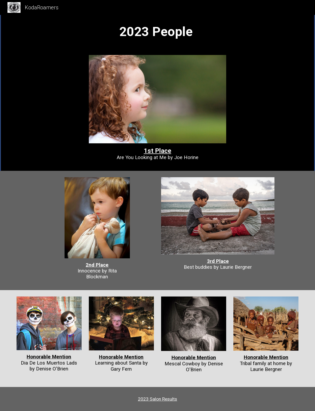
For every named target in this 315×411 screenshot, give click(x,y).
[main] (158, 31)
